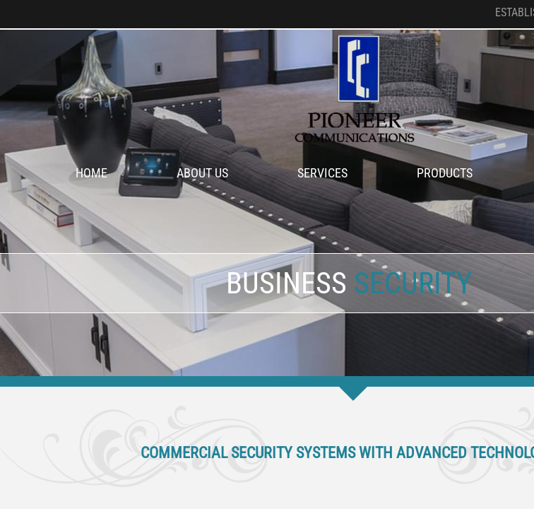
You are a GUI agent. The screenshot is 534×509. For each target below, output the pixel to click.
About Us (202, 172)
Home (91, 172)
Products (445, 172)
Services (322, 172)
